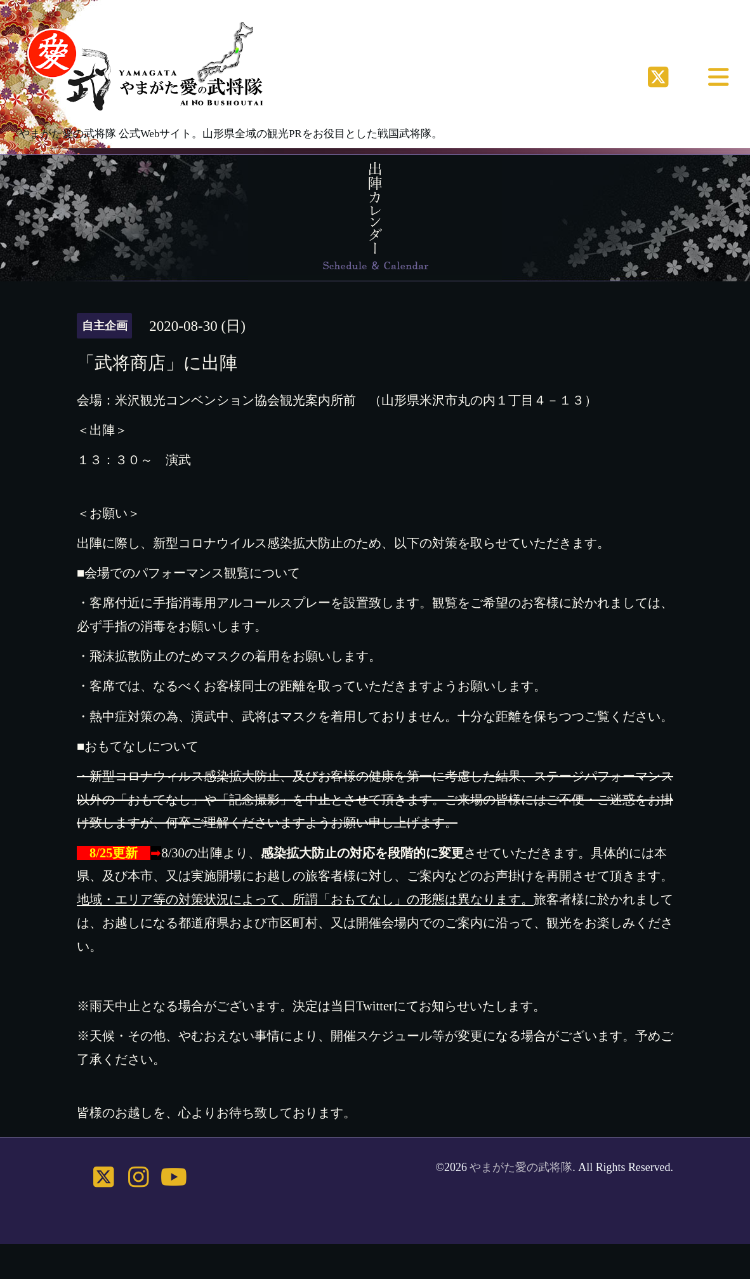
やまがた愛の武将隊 (521, 1167)
